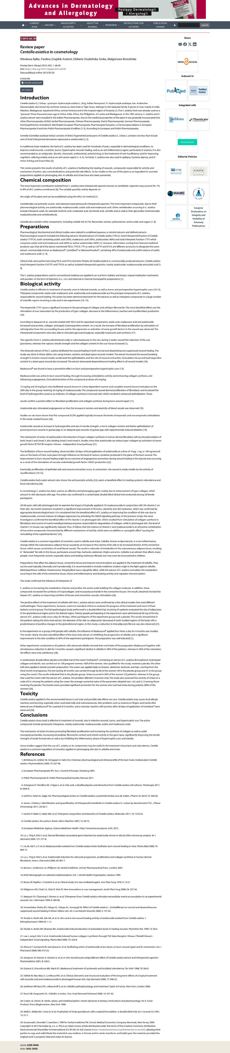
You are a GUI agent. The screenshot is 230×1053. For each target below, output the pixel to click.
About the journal (92, 25)
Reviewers (111, 25)
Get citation (27, 90)
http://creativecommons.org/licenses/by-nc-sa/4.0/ (119, 1029)
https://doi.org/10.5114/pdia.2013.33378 (45, 69)
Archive (49, 25)
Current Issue (34, 25)
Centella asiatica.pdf (32, 82)
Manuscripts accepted (68, 25)
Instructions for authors (134, 25)
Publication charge (160, 25)
